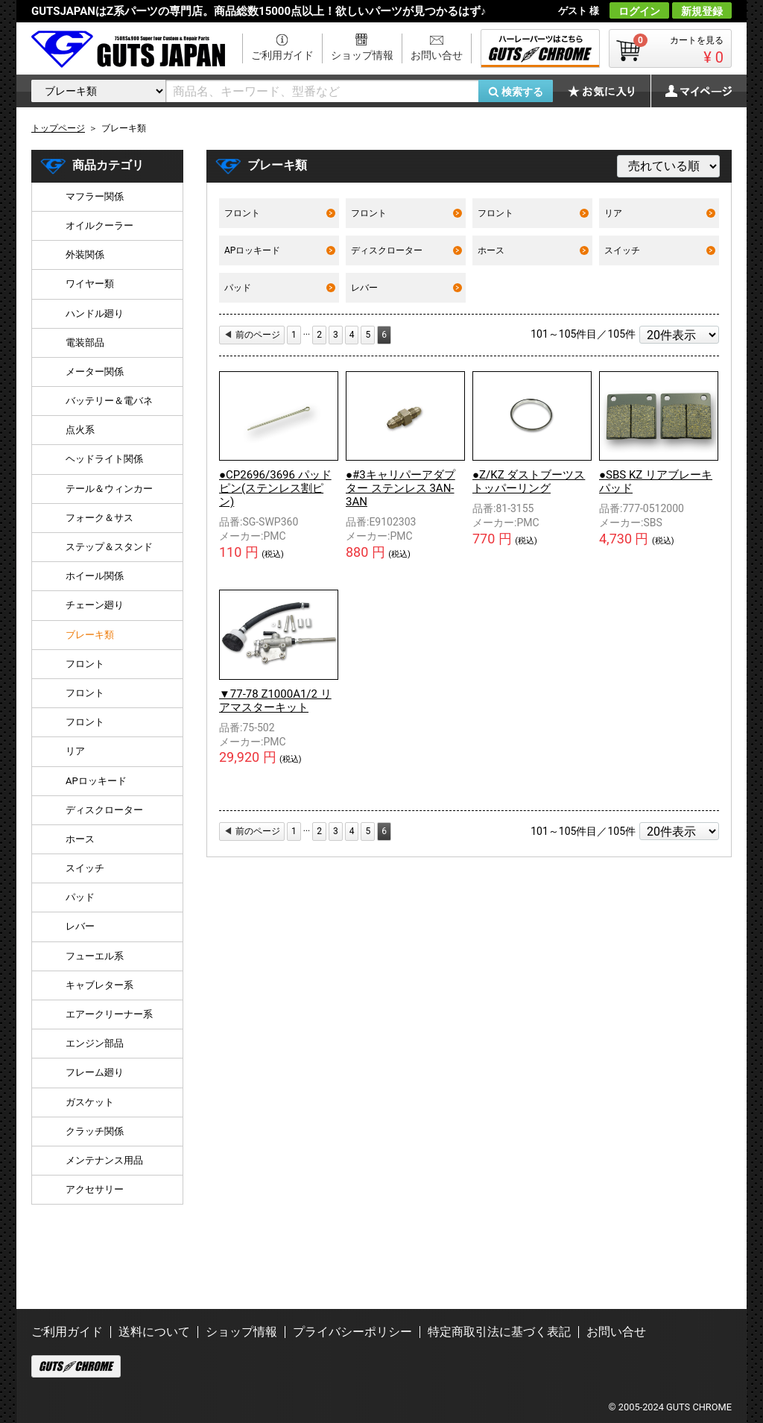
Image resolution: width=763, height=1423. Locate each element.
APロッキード (279, 250)
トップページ (58, 128)
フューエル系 (95, 956)
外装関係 (85, 254)
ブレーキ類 (90, 634)
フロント (279, 213)
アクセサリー (95, 1189)
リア (659, 213)
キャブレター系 (99, 985)
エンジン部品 (95, 1043)
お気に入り (609, 91)
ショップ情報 (362, 55)
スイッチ (659, 250)
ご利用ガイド (282, 55)
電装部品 (85, 342)
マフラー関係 (95, 196)
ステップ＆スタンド (109, 546)
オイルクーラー (99, 225)
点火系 (80, 429)
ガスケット (90, 1102)
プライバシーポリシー (352, 1332)
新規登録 (702, 11)
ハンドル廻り (95, 313)
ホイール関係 (95, 575)
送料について (154, 1332)
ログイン (639, 11)
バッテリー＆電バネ (109, 400)
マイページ (691, 91)
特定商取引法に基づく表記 (499, 1332)
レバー (406, 288)
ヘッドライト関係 (104, 458)
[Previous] (252, 335)
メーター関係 (95, 371)
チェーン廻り (95, 604)
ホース (533, 250)
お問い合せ (437, 55)
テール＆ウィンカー (109, 488)
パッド (279, 288)
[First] (294, 335)
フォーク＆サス (99, 517)
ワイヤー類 (90, 283)
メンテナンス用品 (104, 1160)
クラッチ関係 (95, 1131)
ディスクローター (406, 250)
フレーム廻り (95, 1072)
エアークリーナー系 (109, 1014)
